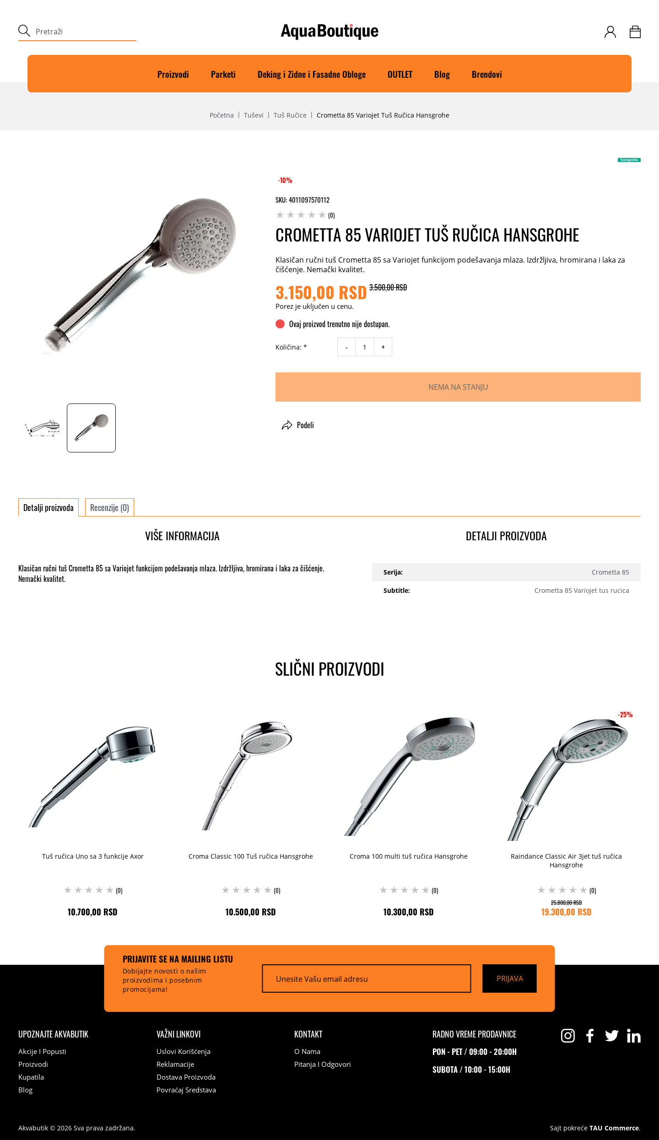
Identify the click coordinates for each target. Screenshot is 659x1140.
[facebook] (590, 1036)
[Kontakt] (308, 1034)
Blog (442, 73)
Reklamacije (175, 1064)
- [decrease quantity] (347, 347)
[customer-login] (610, 32)
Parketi (223, 73)
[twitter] (612, 1036)
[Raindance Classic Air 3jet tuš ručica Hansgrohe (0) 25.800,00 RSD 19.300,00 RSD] (566, 809)
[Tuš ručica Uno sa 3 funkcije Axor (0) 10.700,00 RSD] (92, 809)
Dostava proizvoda (186, 1076)
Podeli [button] (298, 424)
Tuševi (254, 115)
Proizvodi (173, 73)
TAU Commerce (614, 1128)
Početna (222, 115)
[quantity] (365, 347)
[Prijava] (510, 978)
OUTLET (400, 73)
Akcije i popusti (42, 1051)
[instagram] (568, 1036)
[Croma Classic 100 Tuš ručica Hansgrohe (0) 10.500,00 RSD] (250, 809)
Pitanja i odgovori (322, 1064)
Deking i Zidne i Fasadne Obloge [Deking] (312, 73)
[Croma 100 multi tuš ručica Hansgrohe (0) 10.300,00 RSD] (408, 809)
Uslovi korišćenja (184, 1051)
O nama (307, 1051)
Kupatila (31, 1076)
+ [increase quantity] (383, 347)
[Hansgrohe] (629, 160)
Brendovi (487, 73)
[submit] (24, 32)
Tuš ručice (290, 115)
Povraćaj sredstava (186, 1089)
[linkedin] (634, 1036)
